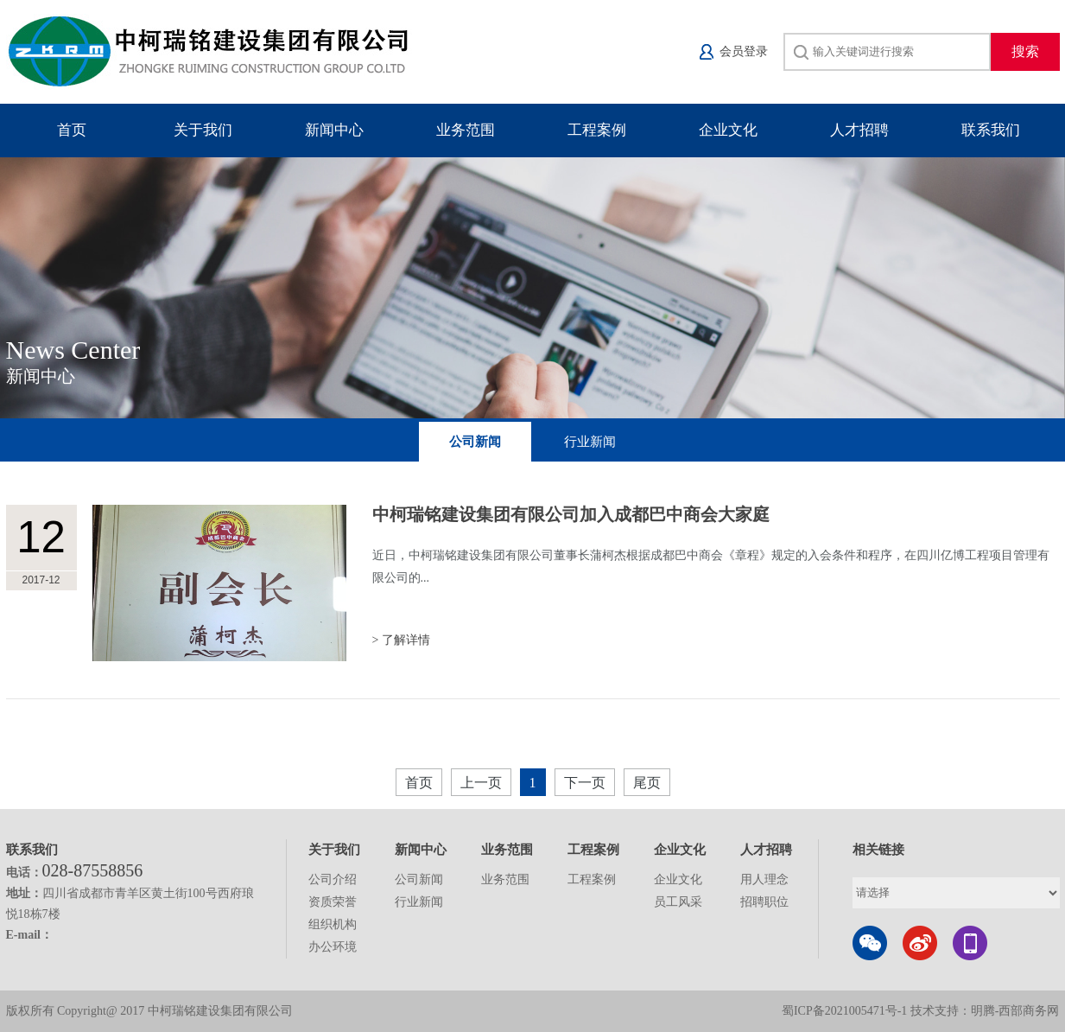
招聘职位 (764, 901)
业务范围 (465, 130)
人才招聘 (859, 130)
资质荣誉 (332, 901)
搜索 (1025, 51)
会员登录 (744, 51)
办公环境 (332, 946)
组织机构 (332, 924)
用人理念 (764, 879)
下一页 (584, 782)
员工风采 (678, 901)
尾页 (647, 782)
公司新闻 (475, 442)
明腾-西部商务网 (1015, 1010)
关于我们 (203, 130)
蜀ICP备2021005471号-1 (844, 1010)
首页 (71, 130)
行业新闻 (590, 442)
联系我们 (990, 130)
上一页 (481, 782)
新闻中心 (334, 130)
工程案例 (596, 130)
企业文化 (728, 130)
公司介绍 (332, 879)
